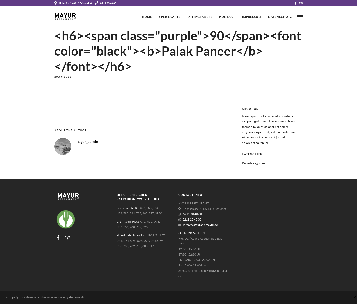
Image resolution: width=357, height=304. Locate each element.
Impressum (251, 16)
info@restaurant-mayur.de (200, 225)
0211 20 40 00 (105, 3)
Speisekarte (169, 16)
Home (147, 16)
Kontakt (227, 16)
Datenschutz (280, 16)
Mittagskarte (199, 16)
